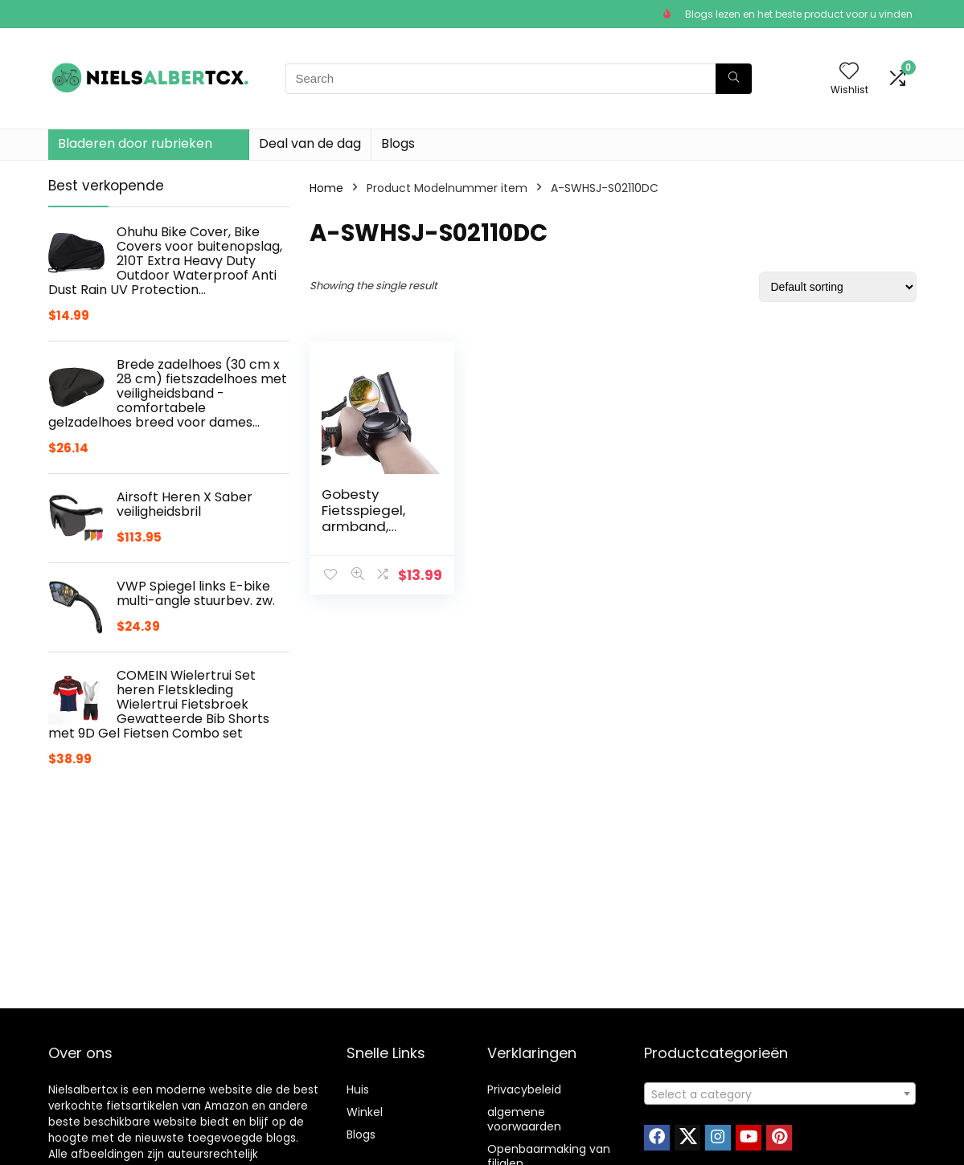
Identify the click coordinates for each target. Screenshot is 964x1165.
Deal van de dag (310, 143)
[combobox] (779, 1093)
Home (326, 188)
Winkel (365, 1112)
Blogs (398, 143)
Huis (358, 1089)
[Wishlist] (849, 72)
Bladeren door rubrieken (135, 143)
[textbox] (779, 1094)
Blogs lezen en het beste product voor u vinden (799, 14)
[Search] (734, 78)
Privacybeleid (524, 1089)
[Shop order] (838, 287)
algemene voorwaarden (524, 1119)
